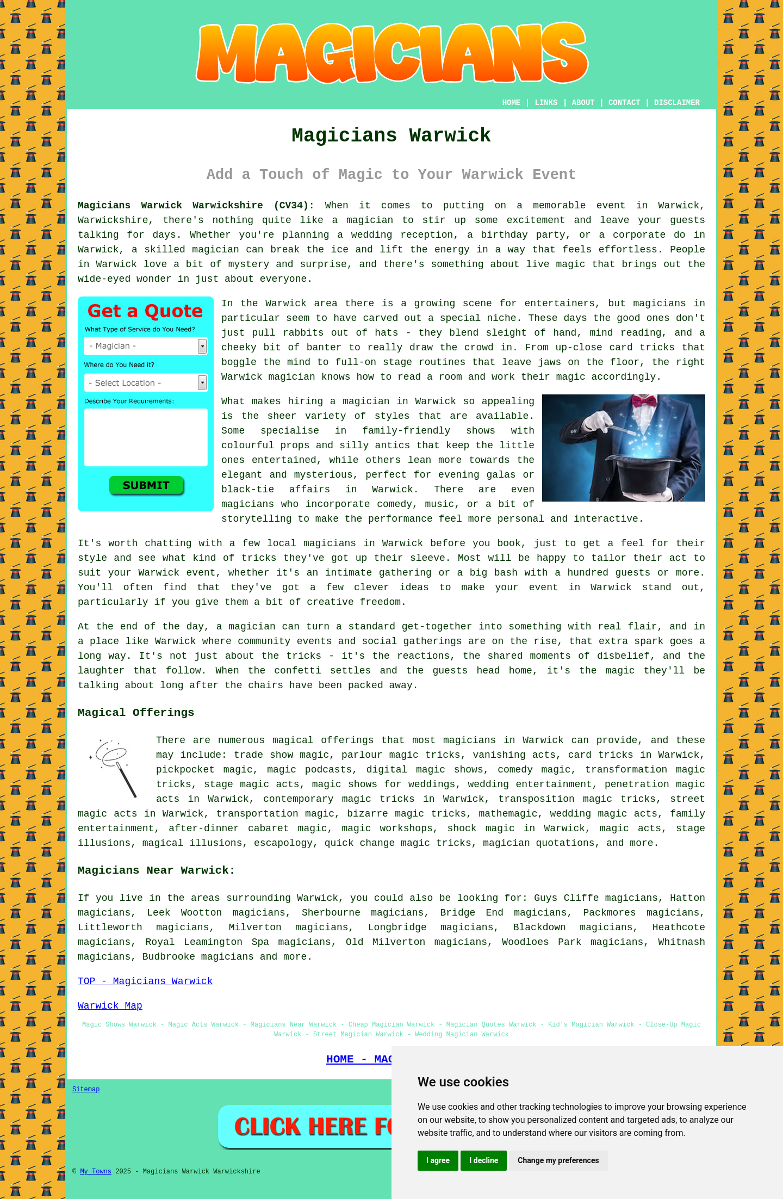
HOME (511, 102)
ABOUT (583, 102)
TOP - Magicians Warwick (145, 981)
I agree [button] (438, 1160)
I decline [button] (483, 1160)
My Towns (95, 1172)
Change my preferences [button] (558, 1160)
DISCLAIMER (677, 102)
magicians (227, 956)
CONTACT (624, 102)
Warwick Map (110, 1005)
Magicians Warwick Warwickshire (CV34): (196, 205)
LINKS (546, 102)
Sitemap (86, 1089)
